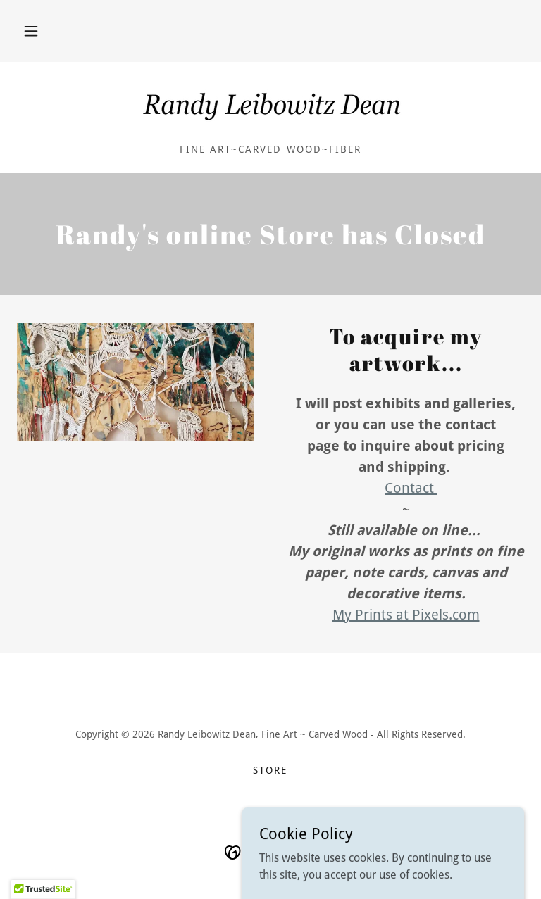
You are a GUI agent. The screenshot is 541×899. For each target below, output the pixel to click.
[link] (270, 107)
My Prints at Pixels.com (406, 614)
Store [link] (270, 770)
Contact (411, 487)
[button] (31, 31)
